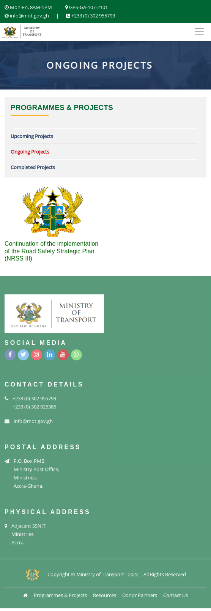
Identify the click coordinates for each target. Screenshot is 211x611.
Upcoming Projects (32, 136)
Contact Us (175, 594)
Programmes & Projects (60, 594)
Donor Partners (139, 594)
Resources (104, 594)
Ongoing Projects (30, 151)
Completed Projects (33, 167)
